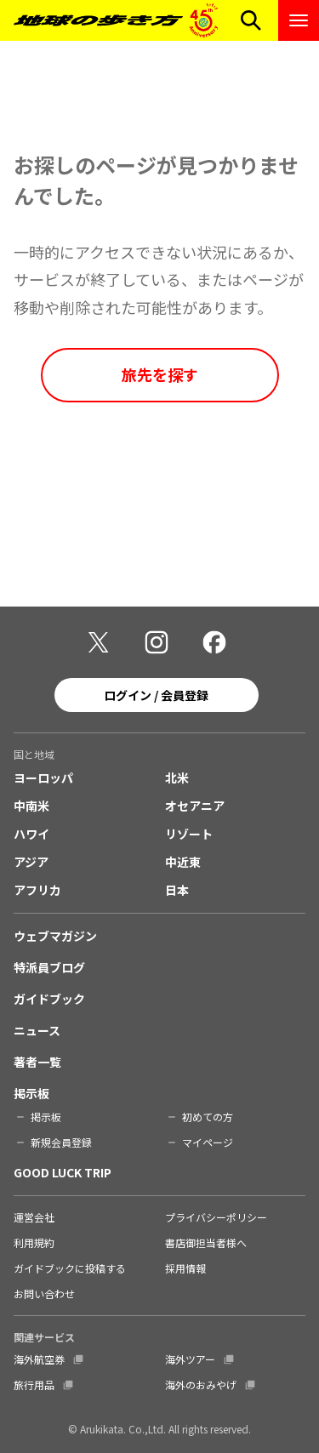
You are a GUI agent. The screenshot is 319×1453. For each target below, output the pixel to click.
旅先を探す (160, 374)
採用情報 (185, 1268)
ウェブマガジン (55, 935)
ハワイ (31, 833)
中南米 (31, 805)
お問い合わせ (44, 1293)
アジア (31, 861)
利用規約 (34, 1242)
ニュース (37, 1030)
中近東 (183, 861)
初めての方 (207, 1116)
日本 (177, 889)
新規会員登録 (61, 1142)
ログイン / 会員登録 (156, 695)
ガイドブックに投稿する (70, 1268)
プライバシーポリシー (216, 1217)
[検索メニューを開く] (251, 20)
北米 (177, 777)
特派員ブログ (49, 967)
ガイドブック (49, 998)
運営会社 (34, 1217)
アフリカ (37, 889)
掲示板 (31, 1093)
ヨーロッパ (43, 777)
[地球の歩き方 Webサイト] (116, 20)
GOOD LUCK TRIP (62, 1172)
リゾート (189, 833)
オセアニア (195, 805)
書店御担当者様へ (206, 1242)
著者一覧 (37, 1061)
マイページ (207, 1142)
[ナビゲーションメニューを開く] (298, 20)
